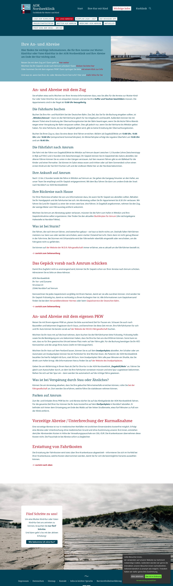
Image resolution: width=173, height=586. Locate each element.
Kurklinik (141, 8)
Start (80, 8)
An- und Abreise (64, 19)
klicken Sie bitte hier (85, 66)
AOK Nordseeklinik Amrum (43, 8)
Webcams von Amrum (90, 23)
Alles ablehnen (137, 576)
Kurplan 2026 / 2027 (86, 19)
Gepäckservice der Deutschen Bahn (103, 300)
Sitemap (51, 581)
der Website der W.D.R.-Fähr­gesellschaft (89, 329)
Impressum (23, 581)
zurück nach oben (44, 465)
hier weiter (64, 62)
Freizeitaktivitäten (43, 23)
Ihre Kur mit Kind (98, 8)
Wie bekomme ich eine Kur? (42, 542)
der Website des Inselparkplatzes (107, 360)
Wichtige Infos (122, 8)
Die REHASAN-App (108, 19)
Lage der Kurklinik (43, 19)
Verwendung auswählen (146, 580)
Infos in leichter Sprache (81, 581)
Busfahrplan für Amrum (105, 216)
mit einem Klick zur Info (92, 69)
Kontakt (62, 581)
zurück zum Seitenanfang (47, 253)
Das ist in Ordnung (153, 576)
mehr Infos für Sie (94, 75)
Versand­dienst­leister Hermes (63, 300)
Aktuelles (110, 23)
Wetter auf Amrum (66, 23)
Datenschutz (38, 581)
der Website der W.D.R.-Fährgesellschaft (64, 247)
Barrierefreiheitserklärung (109, 581)
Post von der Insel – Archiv (48, 28)
